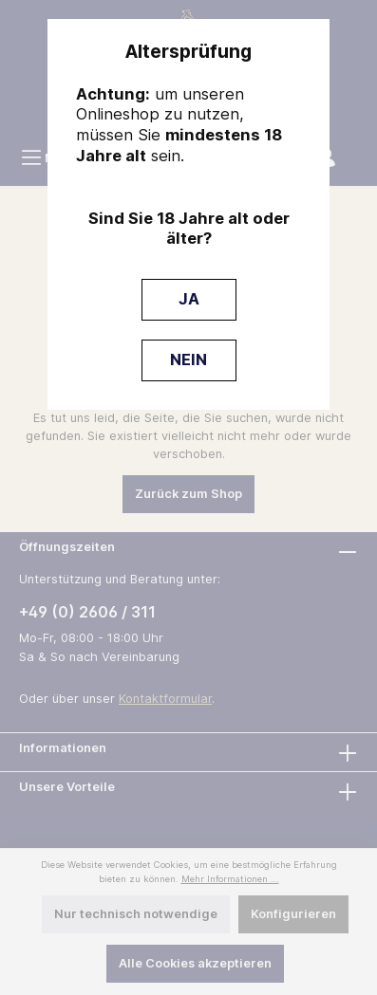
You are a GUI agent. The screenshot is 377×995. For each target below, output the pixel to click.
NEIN (188, 359)
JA (189, 298)
